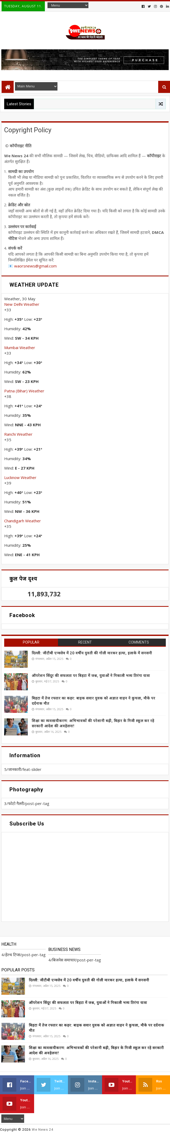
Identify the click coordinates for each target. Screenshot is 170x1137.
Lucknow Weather (20, 477)
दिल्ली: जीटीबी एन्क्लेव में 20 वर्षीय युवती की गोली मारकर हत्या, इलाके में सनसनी (92, 653)
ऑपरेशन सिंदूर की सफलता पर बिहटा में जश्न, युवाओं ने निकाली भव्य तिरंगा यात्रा (91, 675)
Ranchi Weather (18, 434)
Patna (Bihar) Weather (24, 390)
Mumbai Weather (19, 347)
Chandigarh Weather (22, 520)
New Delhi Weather (21, 304)
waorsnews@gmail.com (35, 266)
